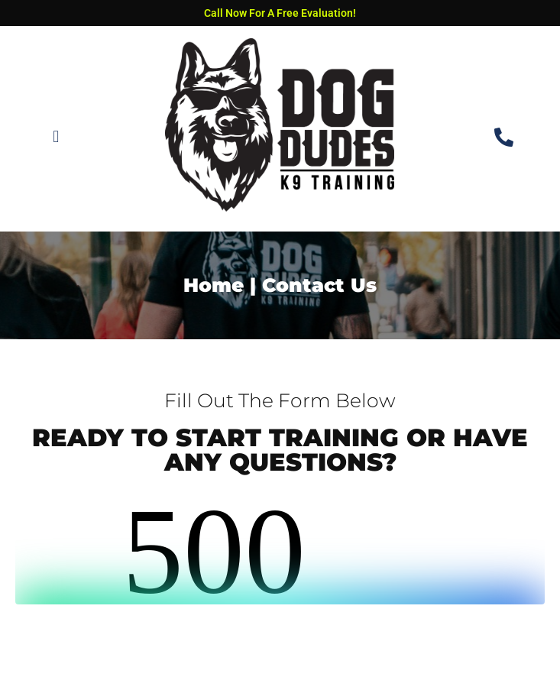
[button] (56, 137)
